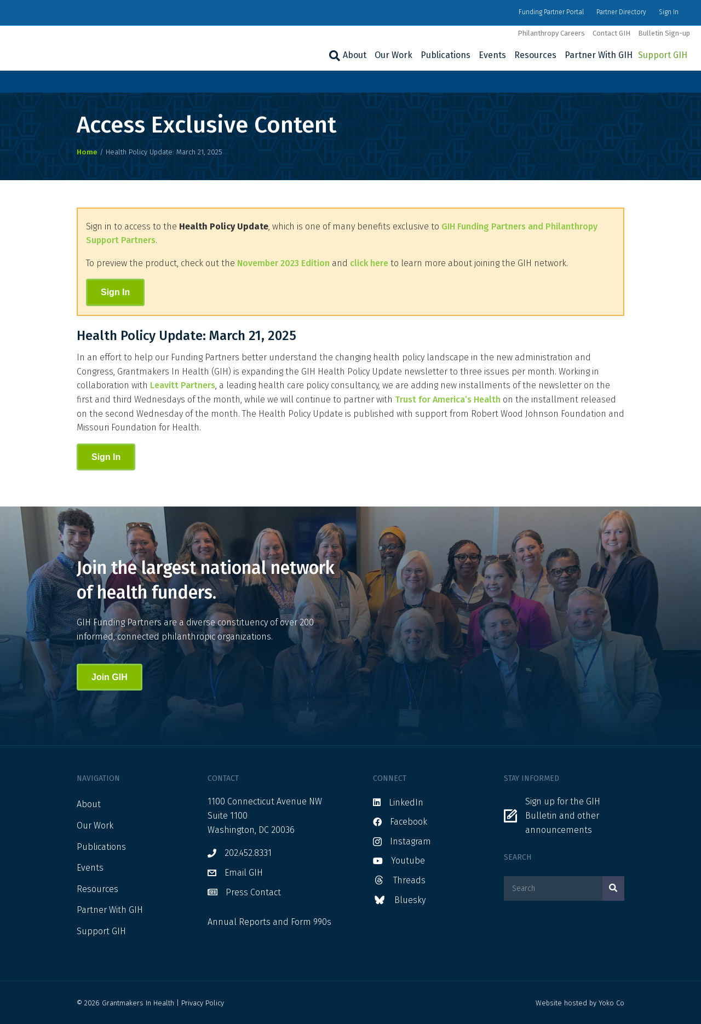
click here (369, 263)
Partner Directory (621, 12)
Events (492, 55)
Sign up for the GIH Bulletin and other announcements (562, 815)
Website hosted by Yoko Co (580, 1003)
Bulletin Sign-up (664, 33)
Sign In (669, 12)
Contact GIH (611, 33)
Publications (445, 55)
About (354, 55)
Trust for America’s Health (448, 399)
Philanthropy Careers (551, 33)
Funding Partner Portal (551, 12)
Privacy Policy (202, 1003)
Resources (535, 55)
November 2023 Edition (283, 263)
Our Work (393, 55)
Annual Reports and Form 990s (269, 922)
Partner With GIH (599, 55)
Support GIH (662, 55)
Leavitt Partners (182, 385)
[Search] (333, 55)
